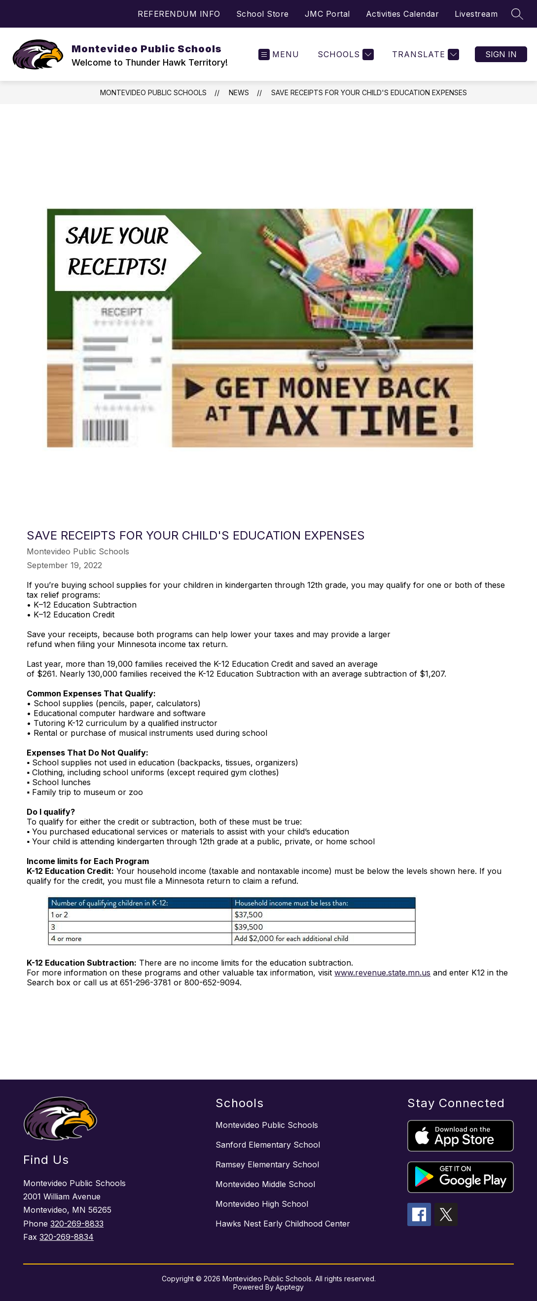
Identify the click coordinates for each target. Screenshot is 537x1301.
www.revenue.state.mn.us (382, 972)
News (239, 92)
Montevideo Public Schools (153, 92)
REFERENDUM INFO (179, 14)
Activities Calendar (402, 14)
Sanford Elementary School (267, 1145)
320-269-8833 (77, 1224)
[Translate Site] (424, 54)
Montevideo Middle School (265, 1184)
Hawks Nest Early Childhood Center (282, 1224)
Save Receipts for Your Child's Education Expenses (369, 92)
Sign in (501, 54)
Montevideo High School (261, 1204)
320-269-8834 (66, 1237)
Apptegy (290, 1287)
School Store (262, 14)
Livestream (476, 14)
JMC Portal (327, 14)
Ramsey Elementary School (267, 1164)
